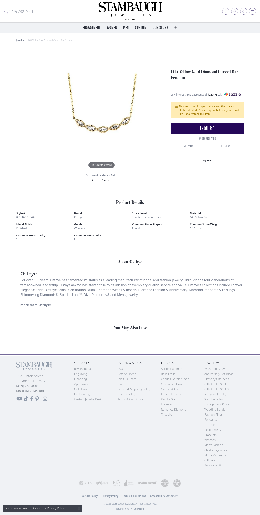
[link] (18, 11)
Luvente (166, 404)
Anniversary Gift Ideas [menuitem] (218, 374)
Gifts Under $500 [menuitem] (215, 384)
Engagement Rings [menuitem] (216, 404)
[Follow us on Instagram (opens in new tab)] (45, 398)
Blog (121, 384)
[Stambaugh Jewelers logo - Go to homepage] (130, 11)
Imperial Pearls (171, 394)
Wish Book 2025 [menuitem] (215, 369)
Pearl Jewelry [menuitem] (212, 430)
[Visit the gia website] (85, 483)
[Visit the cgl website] (177, 483)
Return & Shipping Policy (134, 389)
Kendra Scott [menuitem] (212, 465)
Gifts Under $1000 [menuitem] (216, 389)
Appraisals (81, 384)
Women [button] (112, 28)
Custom (141, 28)
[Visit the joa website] (129, 483)
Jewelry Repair (83, 369)
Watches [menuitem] (210, 440)
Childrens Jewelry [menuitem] (215, 450)
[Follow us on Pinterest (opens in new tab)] (37, 398)
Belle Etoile (168, 374)
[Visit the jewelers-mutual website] (147, 483)
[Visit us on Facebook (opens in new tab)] (31, 398)
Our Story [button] (160, 28)
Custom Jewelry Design (89, 399)
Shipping (189, 146)
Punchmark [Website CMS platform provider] (137, 509)
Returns (225, 146)
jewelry (20, 40)
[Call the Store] (27, 386)
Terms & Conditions (130, 399)
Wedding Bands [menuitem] (214, 409)
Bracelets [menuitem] (210, 435)
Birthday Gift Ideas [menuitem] (216, 379)
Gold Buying (82, 389)
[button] (225, 11)
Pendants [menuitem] (210, 420)
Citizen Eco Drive (172, 384)
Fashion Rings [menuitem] (213, 414)
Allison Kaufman (171, 369)
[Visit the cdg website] (165, 483)
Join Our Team (127, 379)
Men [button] (126, 28)
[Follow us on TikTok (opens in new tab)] (26, 398)
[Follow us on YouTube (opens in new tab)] (19, 398)
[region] (102, 109)
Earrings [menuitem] (209, 425)
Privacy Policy (126, 394)
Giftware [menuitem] (210, 460)
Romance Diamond (173, 409)
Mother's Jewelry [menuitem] (215, 455)
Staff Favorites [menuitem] (213, 399)
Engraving (81, 374)
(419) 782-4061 (100, 180)
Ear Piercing (82, 394)
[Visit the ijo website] (102, 483)
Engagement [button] (92, 28)
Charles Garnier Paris (175, 379)
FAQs (121, 369)
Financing (80, 379)
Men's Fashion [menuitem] (213, 445)
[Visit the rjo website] (116, 483)
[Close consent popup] (79, 508)
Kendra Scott (169, 399)
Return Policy (90, 496)
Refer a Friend (127, 374)
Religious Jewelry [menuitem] (215, 394)
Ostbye (78, 217)
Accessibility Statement (164, 496)
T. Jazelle (166, 414)
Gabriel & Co (169, 389)
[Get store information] (30, 391)
